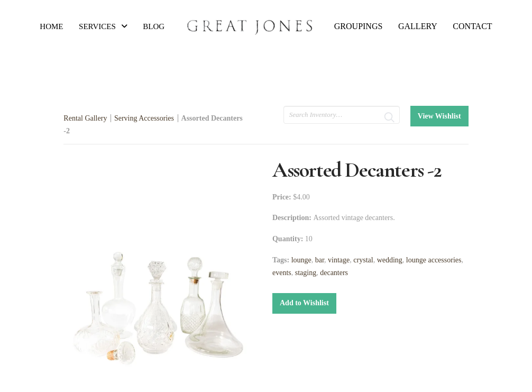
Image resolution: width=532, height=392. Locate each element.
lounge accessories (434, 260)
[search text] (341, 115)
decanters (334, 273)
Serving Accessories (144, 118)
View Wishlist (439, 116)
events (281, 273)
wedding (389, 260)
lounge (301, 260)
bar (319, 260)
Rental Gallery (85, 118)
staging (305, 273)
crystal (363, 260)
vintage (339, 260)
